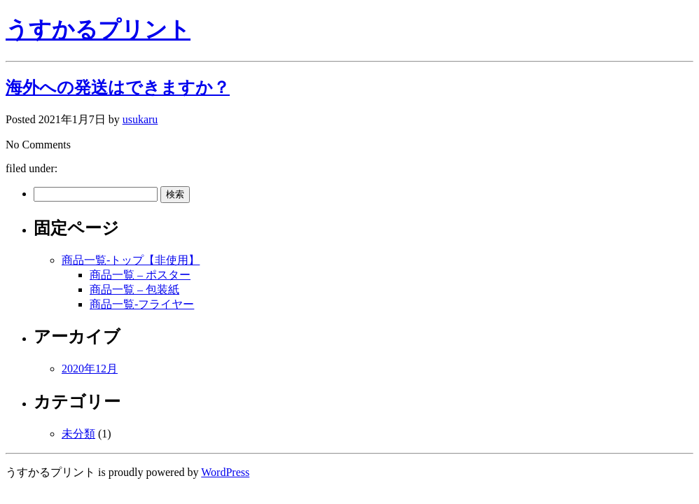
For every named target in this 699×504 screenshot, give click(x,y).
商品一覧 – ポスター (140, 275)
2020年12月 (90, 368)
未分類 (78, 434)
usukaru (140, 119)
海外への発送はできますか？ (118, 87)
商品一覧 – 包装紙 (134, 289)
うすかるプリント (98, 29)
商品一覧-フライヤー (142, 304)
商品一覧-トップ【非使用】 (131, 260)
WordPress (225, 472)
